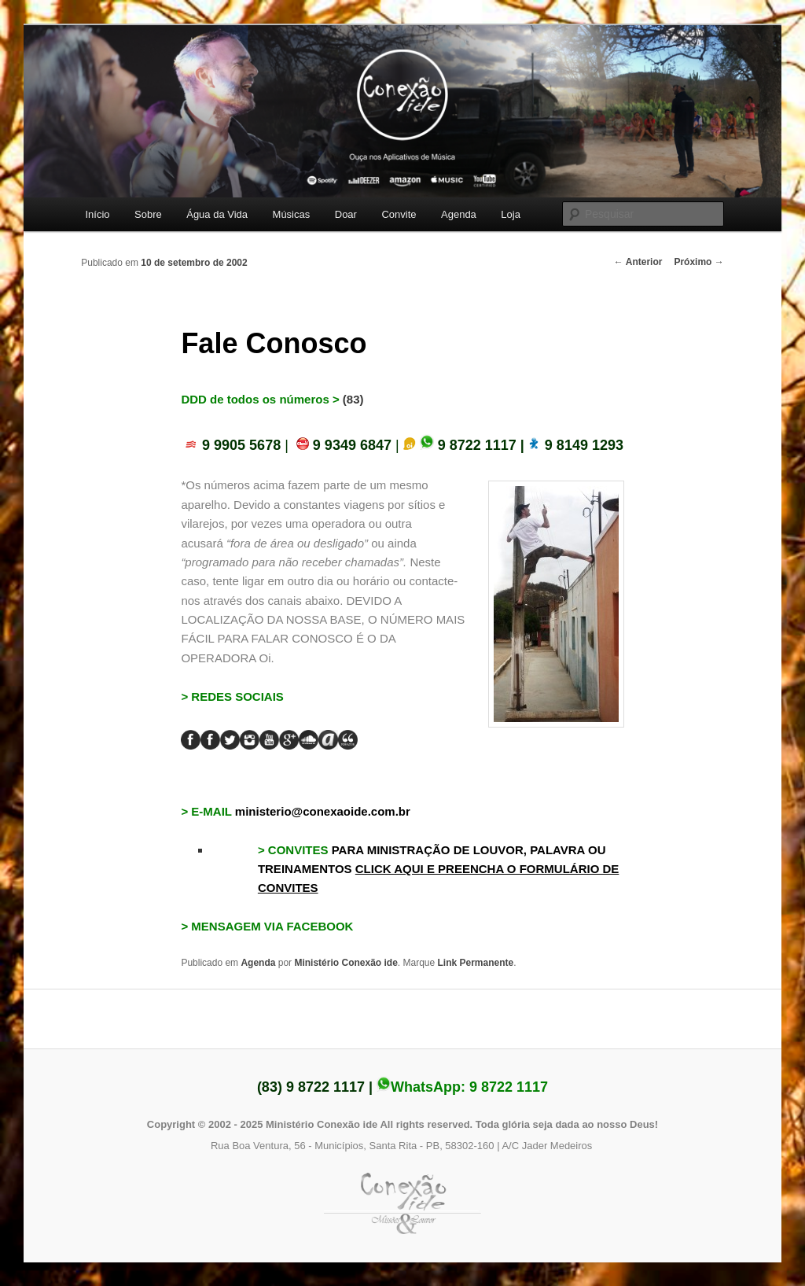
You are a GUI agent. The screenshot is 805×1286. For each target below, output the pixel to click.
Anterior (638, 261)
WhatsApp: (462, 1087)
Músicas (292, 214)
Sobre (148, 214)
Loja (510, 214)
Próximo (698, 261)
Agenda (458, 214)
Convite (398, 214)
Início (97, 214)
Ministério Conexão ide (345, 962)
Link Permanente (476, 962)
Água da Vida (217, 214)
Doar (346, 214)
